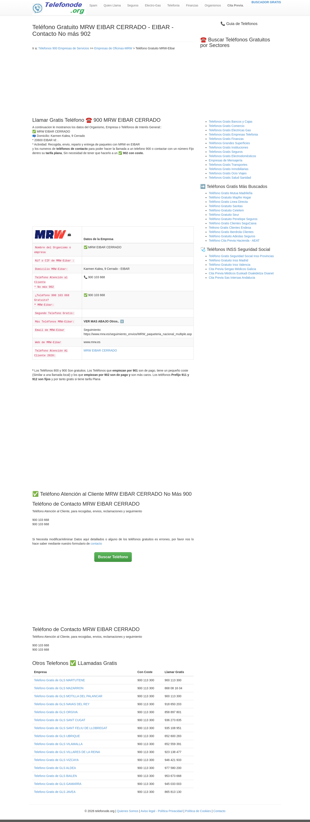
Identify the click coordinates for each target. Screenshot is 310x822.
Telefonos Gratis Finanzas (226, 139)
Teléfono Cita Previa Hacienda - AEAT (234, 240)
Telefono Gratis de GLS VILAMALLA (58, 744)
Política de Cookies (198, 811)
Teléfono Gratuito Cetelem (226, 210)
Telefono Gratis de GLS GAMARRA (57, 784)
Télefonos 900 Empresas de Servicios (63, 48)
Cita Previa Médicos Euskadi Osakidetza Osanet (241, 273)
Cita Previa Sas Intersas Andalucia (232, 277)
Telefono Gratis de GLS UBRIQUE (57, 736)
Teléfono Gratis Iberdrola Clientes (231, 232)
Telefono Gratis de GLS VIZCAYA (56, 760)
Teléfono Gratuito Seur (224, 214)
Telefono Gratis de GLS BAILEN (55, 776)
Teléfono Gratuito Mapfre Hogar (230, 197)
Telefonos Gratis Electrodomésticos (232, 156)
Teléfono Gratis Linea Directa (228, 201)
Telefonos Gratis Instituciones (228, 147)
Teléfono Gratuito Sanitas (226, 206)
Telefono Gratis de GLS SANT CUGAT (59, 720)
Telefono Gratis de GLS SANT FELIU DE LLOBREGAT (70, 728)
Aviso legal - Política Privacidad (162, 811)
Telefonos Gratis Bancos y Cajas (230, 121)
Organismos (213, 5)
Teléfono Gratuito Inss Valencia (229, 264)
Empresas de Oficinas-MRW (113, 48)
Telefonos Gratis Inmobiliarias (228, 169)
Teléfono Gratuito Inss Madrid (228, 260)
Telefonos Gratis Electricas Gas (230, 130)
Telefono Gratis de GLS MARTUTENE (59, 680)
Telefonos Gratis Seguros (226, 151)
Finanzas (192, 5)
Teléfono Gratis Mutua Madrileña (230, 193)
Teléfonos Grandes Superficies (229, 143)
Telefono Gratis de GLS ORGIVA (56, 712)
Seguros (132, 5)
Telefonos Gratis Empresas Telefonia (233, 134)
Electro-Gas (153, 5)
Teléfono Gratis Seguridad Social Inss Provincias (241, 256)
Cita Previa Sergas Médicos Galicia (232, 269)
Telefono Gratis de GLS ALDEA (55, 768)
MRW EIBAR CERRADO (100, 350)
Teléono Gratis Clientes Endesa (230, 227)
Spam (93, 5)
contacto (96, 543)
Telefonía (173, 5)
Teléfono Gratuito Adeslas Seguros (232, 236)
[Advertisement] (113, 83)
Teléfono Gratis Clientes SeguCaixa (232, 223)
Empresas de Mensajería (225, 160)
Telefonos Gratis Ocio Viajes (228, 173)
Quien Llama (112, 5)
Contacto (219, 811)
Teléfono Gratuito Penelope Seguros (233, 219)
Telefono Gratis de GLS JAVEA (55, 792)
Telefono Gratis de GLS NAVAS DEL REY (62, 704)
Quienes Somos (128, 811)
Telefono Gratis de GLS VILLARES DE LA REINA (67, 752)
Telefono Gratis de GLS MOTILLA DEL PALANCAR (68, 696)
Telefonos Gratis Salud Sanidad (230, 177)
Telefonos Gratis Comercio (226, 126)
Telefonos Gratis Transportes (228, 164)
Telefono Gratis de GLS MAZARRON (59, 688)
